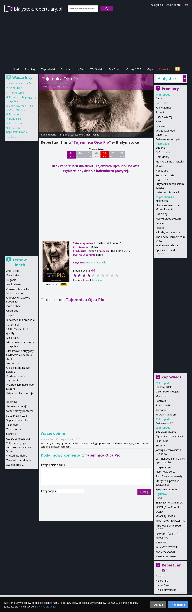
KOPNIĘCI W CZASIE (167, 507)
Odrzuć (158, 604)
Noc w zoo (162, 170)
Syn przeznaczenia (166, 489)
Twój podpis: (49, 491)
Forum (159, 576)
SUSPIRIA (161, 542)
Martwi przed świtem (168, 218)
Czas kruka (162, 440)
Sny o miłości (163, 405)
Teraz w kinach (19, 262)
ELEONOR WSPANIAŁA (169, 502)
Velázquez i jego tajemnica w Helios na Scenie (19, 447)
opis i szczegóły (73, 134)
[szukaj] (82, 8)
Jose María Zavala (61, 86)
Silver (159, 121)
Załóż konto (173, 4)
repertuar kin (55, 134)
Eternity (160, 445)
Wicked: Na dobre (166, 414)
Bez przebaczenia (166, 431)
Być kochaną (163, 152)
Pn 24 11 (113, 154)
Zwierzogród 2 (164, 423)
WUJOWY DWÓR (165, 551)
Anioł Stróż (162, 200)
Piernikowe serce (165, 471)
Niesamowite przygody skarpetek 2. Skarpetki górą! (20, 354)
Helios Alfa (162, 580)
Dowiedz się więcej (46, 606)
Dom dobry (162, 157)
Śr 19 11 (71, 154)
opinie (95, 134)
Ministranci (162, 396)
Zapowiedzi (48, 69)
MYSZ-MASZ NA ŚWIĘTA (170, 521)
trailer (87, 134)
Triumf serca (16, 92)
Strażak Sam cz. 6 (16, 415)
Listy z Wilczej (164, 117)
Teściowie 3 (13, 424)
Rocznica (161, 401)
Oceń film (97, 280)
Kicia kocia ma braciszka (170, 161)
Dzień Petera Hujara (168, 391)
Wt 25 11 (121, 154)
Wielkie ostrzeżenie (167, 245)
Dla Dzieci (115, 69)
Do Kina (65, 69)
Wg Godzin (96, 69)
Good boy (161, 214)
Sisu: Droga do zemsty (169, 476)
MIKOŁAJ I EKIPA (165, 516)
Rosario (160, 227)
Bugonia (160, 147)
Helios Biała (163, 585)
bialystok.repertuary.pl (38, 9)
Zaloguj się (157, 4)
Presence (161, 223)
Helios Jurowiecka (166, 589)
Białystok (167, 78)
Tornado (161, 410)
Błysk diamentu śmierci (169, 436)
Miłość (159, 166)
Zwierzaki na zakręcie (168, 139)
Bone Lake (162, 103)
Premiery (30, 69)
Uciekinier (161, 126)
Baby (159, 98)
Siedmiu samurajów (20, 83)
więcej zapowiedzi (168, 556)
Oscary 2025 (133, 69)
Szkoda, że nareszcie (168, 232)
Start (16, 69)
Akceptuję (178, 604)
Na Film (80, 69)
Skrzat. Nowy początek (19, 411)
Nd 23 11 (104, 154)
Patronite (164, 69)
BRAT (159, 498)
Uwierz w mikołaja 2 (167, 192)
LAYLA (159, 511)
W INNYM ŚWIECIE (166, 547)
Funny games (163, 107)
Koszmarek (12, 324)
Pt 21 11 (88, 154)
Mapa (150, 69)
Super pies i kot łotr (18, 420)
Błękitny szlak (164, 387)
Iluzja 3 (160, 112)
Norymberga (163, 467)
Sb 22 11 (96, 154)
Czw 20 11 (80, 154)
